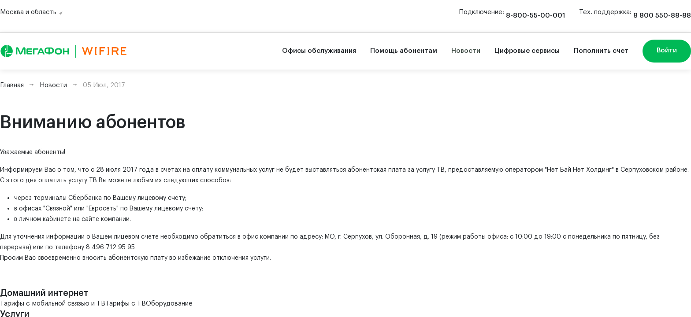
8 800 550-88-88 (662, 15)
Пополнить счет (601, 51)
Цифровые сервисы (527, 51)
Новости (465, 51)
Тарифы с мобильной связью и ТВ (52, 303)
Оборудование (169, 303)
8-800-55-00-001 (535, 15)
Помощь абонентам (403, 51)
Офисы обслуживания (319, 51)
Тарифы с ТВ (125, 303)
